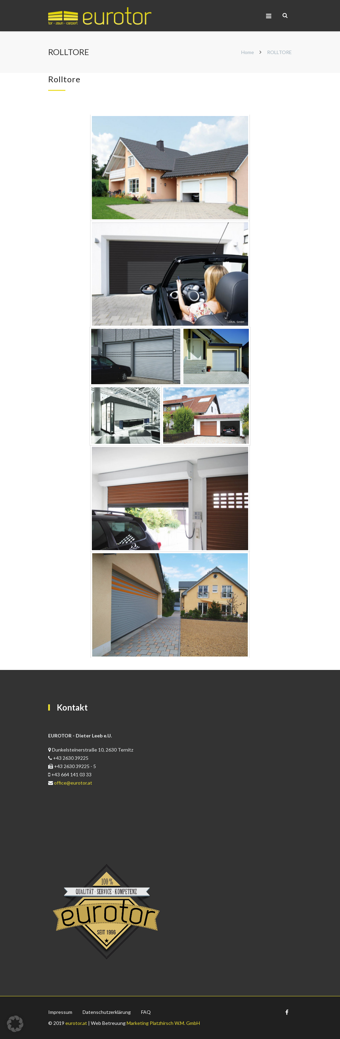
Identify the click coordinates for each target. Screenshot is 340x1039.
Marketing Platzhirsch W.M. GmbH (163, 1023)
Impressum (60, 1012)
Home (247, 52)
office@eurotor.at (73, 783)
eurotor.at (76, 1023)
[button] (15, 1024)
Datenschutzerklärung (107, 1012)
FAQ (146, 1012)
